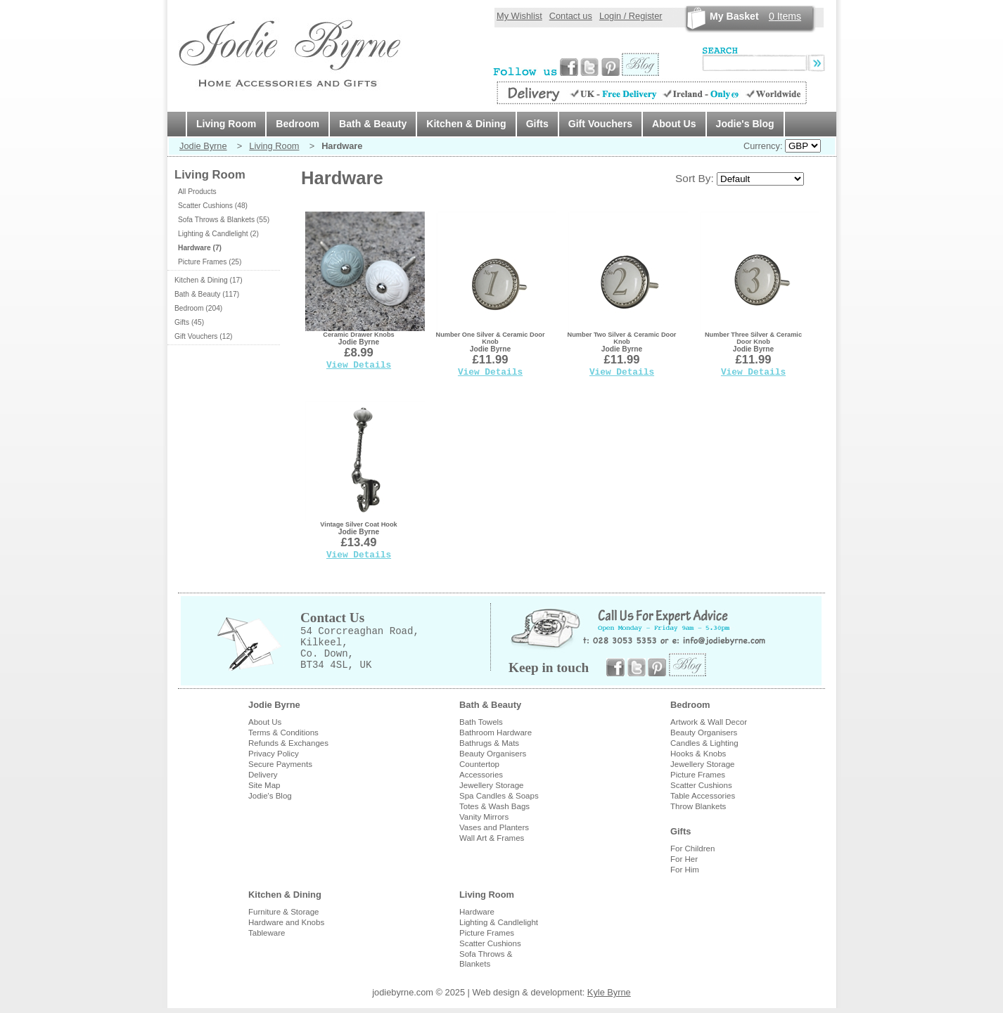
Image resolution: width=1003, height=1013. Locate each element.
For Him (684, 869)
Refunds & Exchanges (288, 743)
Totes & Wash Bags (494, 806)
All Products (197, 191)
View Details (358, 365)
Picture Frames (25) (209, 262)
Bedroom (297, 123)
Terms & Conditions (283, 732)
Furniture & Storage (283, 912)
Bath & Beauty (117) (206, 294)
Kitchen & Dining (466, 123)
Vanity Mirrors (484, 817)
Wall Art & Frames (491, 838)
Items (785, 16)
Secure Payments (280, 764)
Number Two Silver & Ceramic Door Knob (622, 338)
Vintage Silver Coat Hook (358, 524)
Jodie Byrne (203, 146)
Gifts (537, 123)
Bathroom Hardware (495, 732)
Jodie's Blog (745, 123)
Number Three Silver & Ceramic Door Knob (753, 338)
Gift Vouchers (600, 123)
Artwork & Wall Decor (708, 722)
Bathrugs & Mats (489, 743)
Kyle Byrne (609, 992)
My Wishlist (519, 16)
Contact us (570, 16)
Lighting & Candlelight (498, 922)
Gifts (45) (189, 322)
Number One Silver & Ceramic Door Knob (490, 338)
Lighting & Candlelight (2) (218, 234)
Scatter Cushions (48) (213, 205)
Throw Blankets (698, 806)
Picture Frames (697, 774)
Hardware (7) (200, 248)
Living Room (226, 123)
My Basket (734, 16)
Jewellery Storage (491, 785)
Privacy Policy (273, 753)
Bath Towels (481, 722)
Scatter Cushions (701, 785)
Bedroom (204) (198, 308)
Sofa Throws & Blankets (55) (223, 220)
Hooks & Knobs (698, 753)
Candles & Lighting (704, 743)
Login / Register (631, 16)
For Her (684, 859)
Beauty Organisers (492, 753)
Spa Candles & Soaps (499, 796)
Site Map (264, 785)
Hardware (476, 912)
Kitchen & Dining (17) (208, 280)
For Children (692, 848)
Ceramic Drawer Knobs (358, 334)
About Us (674, 123)
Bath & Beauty (373, 123)
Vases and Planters (494, 827)
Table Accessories (702, 796)
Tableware (267, 933)
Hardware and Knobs (286, 922)
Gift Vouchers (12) (203, 336)
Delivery (263, 774)
